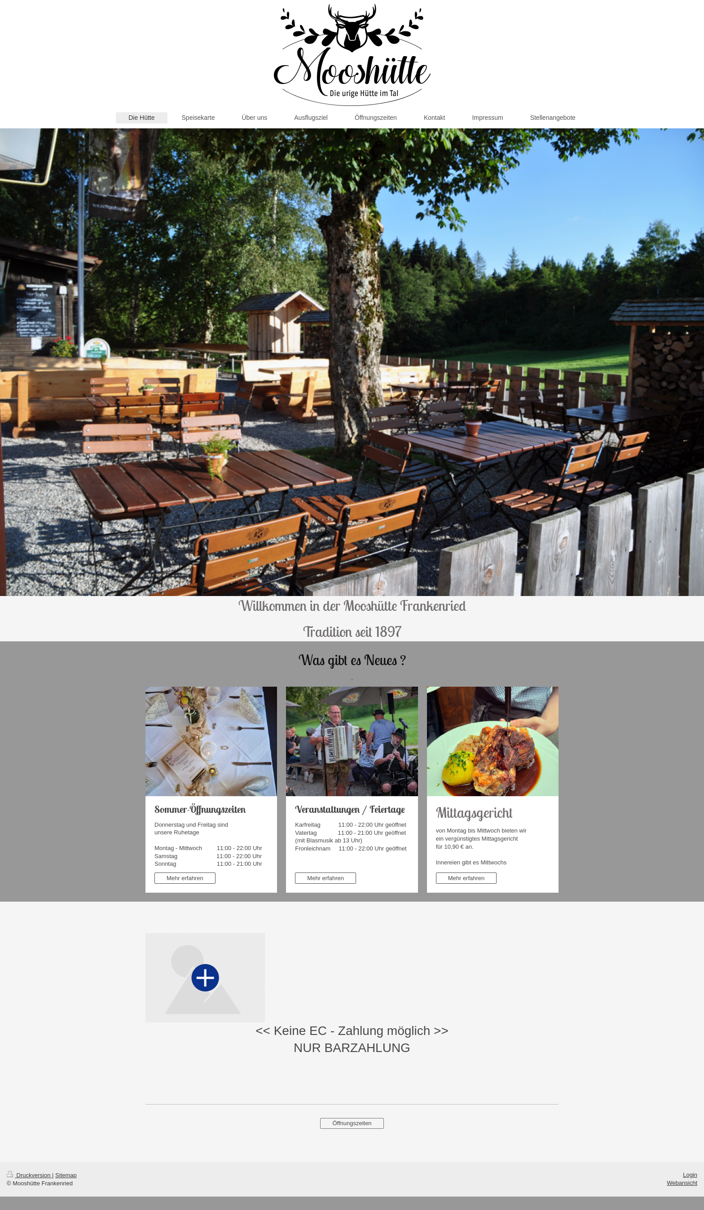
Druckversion (29, 1175)
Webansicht (682, 1182)
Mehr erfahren (185, 878)
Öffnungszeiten (351, 1123)
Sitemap (66, 1175)
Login (690, 1174)
